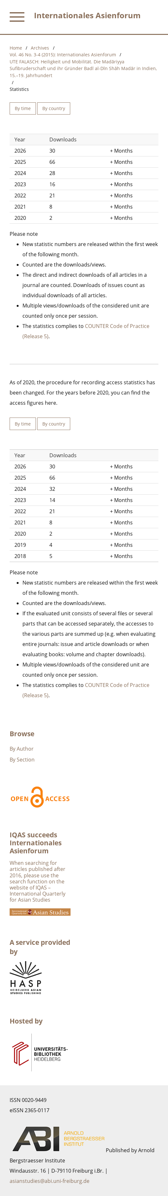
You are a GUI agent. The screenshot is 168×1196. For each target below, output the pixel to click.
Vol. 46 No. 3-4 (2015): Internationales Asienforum (63, 55)
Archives (40, 48)
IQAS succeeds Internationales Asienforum (36, 842)
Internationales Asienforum (87, 15)
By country (53, 108)
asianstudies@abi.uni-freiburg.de (49, 1180)
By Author (22, 748)
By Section (22, 759)
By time (23, 108)
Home (16, 48)
